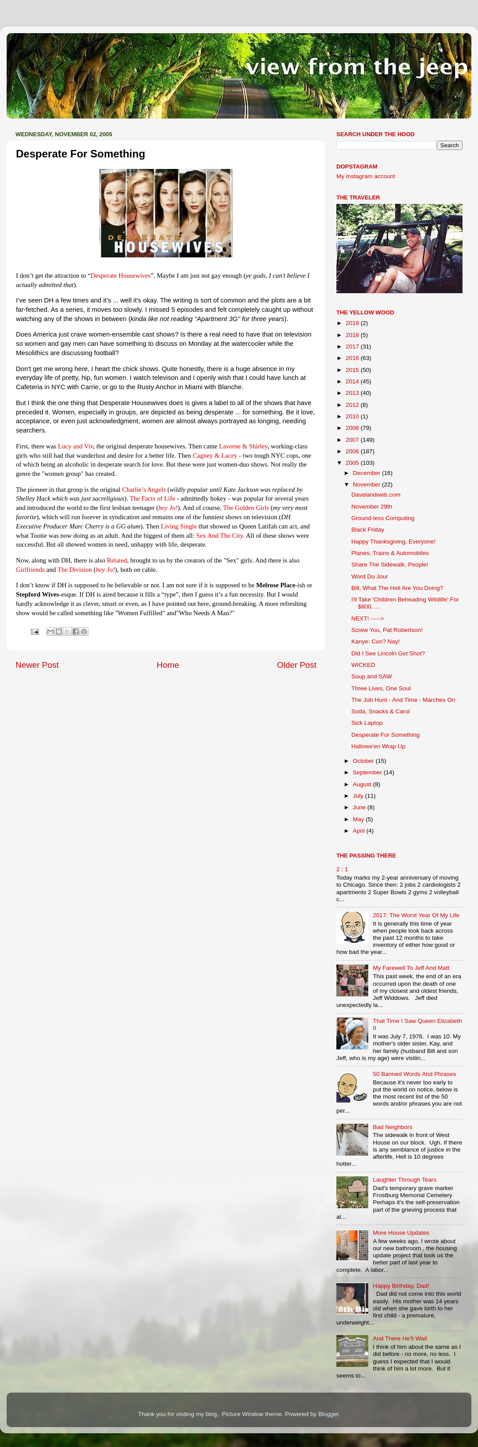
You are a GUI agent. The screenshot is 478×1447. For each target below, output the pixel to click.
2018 (353, 335)
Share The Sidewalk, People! (389, 564)
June (360, 807)
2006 (353, 451)
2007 (353, 439)
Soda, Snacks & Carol (380, 711)
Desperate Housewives (121, 275)
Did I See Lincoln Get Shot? (388, 653)
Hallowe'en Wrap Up (378, 746)
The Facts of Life (152, 498)
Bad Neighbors (392, 1127)
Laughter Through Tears (404, 1179)
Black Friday (367, 529)
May (359, 819)
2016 (353, 358)
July (359, 795)
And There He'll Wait (400, 1338)
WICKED (363, 665)
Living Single (179, 526)
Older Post (296, 665)
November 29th (371, 506)
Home (168, 665)
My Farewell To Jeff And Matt (411, 968)
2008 (353, 428)
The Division (75, 569)
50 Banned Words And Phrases (414, 1074)
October (364, 761)
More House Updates (401, 1232)
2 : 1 (342, 869)
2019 (353, 323)
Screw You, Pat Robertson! (387, 630)
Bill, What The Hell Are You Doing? (397, 588)
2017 (353, 346)
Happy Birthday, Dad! (401, 1285)
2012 (353, 405)
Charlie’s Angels (144, 489)
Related (117, 560)
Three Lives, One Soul (381, 688)
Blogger (328, 1414)
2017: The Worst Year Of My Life (416, 915)
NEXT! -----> (367, 618)
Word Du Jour (369, 576)
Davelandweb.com (376, 494)
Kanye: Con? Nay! (375, 641)
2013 (353, 393)
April (359, 830)
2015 (353, 370)
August (363, 784)
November (367, 484)
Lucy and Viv (75, 446)
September (368, 772)
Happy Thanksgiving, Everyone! (393, 541)
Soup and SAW (371, 676)
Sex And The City (219, 535)
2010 (353, 416)
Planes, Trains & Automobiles (390, 553)
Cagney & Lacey (215, 455)
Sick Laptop (367, 723)
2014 (353, 381)
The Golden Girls (246, 507)
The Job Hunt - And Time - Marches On (403, 700)
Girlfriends (30, 569)
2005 (353, 462)
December (367, 473)
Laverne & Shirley (243, 446)
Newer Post (37, 665)
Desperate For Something (385, 734)
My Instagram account (365, 176)
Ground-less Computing (383, 518)
